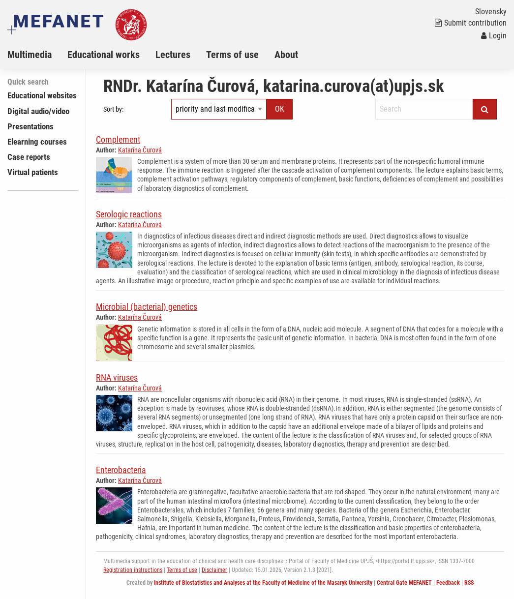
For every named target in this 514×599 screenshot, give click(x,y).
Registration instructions (132, 570)
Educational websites (42, 95)
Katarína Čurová (140, 150)
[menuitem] (37, 54)
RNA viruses (117, 377)
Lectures (172, 54)
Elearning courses (37, 142)
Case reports (28, 157)
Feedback (448, 582)
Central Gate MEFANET (404, 582)
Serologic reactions (129, 214)
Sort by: (113, 109)
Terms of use (232, 54)
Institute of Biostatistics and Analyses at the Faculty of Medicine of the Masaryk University (263, 582)
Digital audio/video (38, 111)
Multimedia (29, 54)
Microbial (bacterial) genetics (146, 306)
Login (494, 35)
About (286, 54)
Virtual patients (32, 172)
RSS (469, 582)
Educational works (103, 54)
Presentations (30, 126)
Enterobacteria (121, 470)
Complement (118, 139)
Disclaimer (214, 570)
